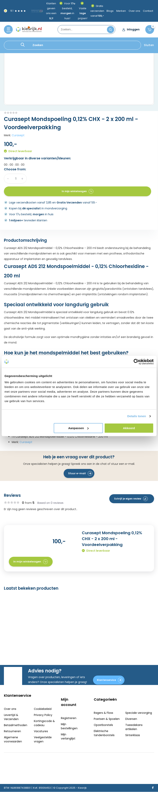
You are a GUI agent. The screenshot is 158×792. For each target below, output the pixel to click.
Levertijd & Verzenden (11, 717)
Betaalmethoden (15, 725)
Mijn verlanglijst (68, 736)
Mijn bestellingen (69, 726)
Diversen (131, 719)
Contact (148, 11)
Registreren (68, 718)
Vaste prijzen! (82, 13)
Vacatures (41, 731)
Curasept (18, 135)
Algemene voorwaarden (13, 739)
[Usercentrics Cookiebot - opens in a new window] (136, 362)
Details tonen (136, 416)
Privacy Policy (43, 715)
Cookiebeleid (42, 709)
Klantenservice (110, 680)
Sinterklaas (132, 735)
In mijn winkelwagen (77, 191)
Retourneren (12, 731)
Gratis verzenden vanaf (97, 11)
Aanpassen (78, 428)
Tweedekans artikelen (134, 727)
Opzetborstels (103, 725)
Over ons (134, 11)
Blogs (110, 11)
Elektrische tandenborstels (104, 733)
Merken (121, 11)
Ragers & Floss (103, 713)
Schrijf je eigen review (131, 498)
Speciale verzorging (138, 713)
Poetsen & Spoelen (107, 719)
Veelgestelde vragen (43, 739)
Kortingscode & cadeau (44, 723)
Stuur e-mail (80, 473)
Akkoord (129, 428)
